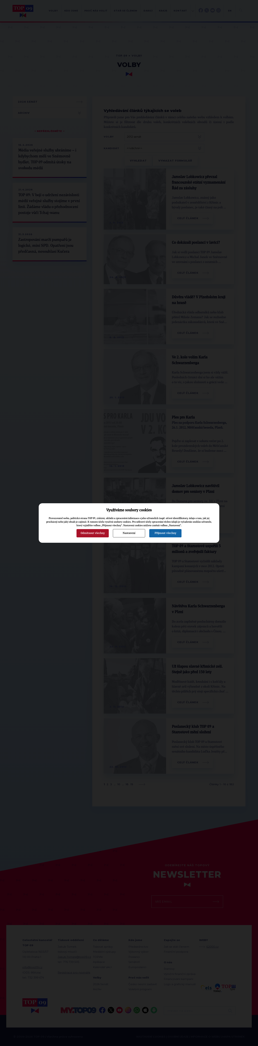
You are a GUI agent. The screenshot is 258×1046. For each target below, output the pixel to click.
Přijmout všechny (165, 533)
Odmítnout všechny (93, 533)
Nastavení (129, 533)
